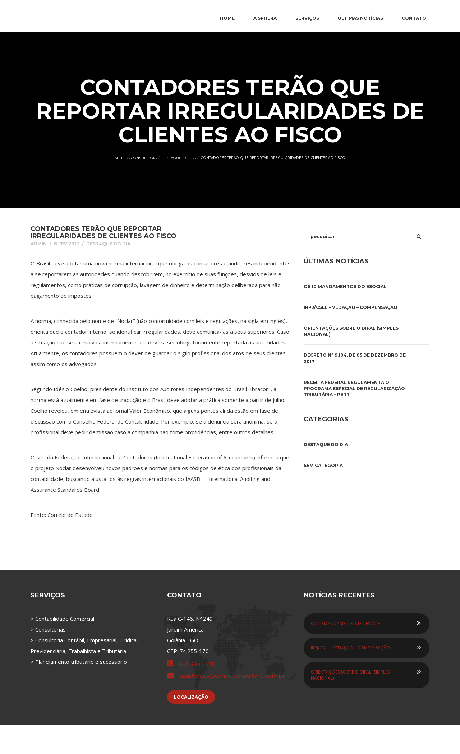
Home (227, 18)
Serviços (307, 18)
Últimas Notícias (360, 18)
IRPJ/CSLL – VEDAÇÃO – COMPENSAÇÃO (350, 307)
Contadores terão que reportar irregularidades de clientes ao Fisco (103, 232)
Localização (191, 697)
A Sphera (265, 18)
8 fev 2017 (66, 243)
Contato (414, 18)
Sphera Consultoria (136, 158)
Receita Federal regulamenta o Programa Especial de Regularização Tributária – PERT (354, 388)
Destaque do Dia (178, 158)
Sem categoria (323, 465)
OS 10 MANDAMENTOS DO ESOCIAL (345, 286)
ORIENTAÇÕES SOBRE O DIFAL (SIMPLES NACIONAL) (351, 331)
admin (39, 243)
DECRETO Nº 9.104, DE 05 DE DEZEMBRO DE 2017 (355, 358)
